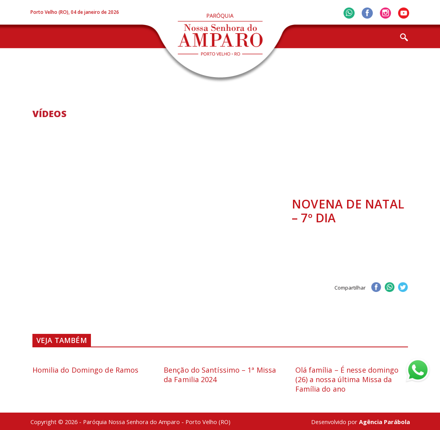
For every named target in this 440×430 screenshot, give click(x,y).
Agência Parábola (384, 422)
